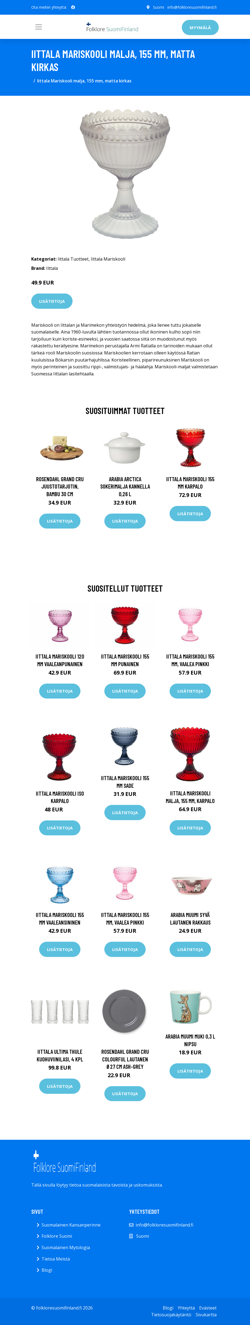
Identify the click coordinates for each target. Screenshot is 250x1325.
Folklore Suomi (57, 1236)
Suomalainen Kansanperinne (71, 1225)
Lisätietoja (52, 301)
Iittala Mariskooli (108, 259)
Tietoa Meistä (56, 1259)
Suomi (158, 7)
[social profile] (73, 7)
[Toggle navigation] (38, 27)
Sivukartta (206, 1315)
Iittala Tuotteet (73, 259)
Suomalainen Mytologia (66, 1247)
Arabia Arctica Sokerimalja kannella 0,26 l (125, 486)
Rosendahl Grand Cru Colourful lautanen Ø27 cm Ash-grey (125, 1059)
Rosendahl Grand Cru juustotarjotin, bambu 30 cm (60, 486)
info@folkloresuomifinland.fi (192, 7)
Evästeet (208, 1308)
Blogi (47, 1270)
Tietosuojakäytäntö (171, 1315)
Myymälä (200, 27)
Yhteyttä (186, 1308)
